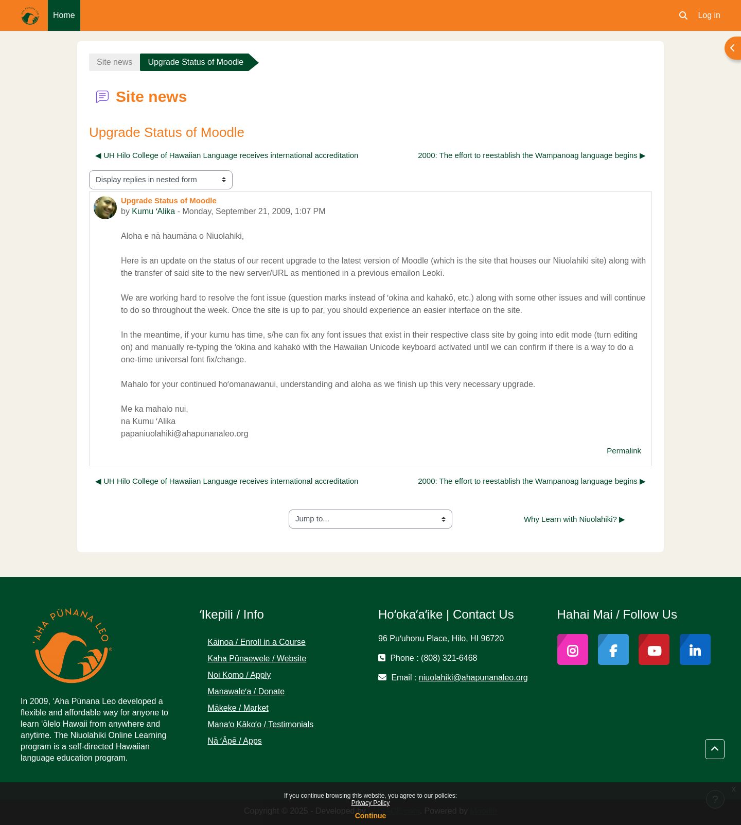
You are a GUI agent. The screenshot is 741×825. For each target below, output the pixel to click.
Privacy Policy (370, 802)
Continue (370, 816)
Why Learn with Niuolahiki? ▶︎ (574, 519)
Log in (709, 15)
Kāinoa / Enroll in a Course (257, 642)
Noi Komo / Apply (239, 675)
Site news (114, 62)
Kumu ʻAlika (153, 211)
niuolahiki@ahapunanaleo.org (473, 677)
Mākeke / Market (238, 708)
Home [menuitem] (64, 15)
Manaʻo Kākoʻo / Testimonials (261, 724)
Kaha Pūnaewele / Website (257, 658)
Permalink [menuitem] (624, 450)
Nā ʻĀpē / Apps (235, 740)
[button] (683, 15)
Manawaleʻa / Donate (246, 691)
